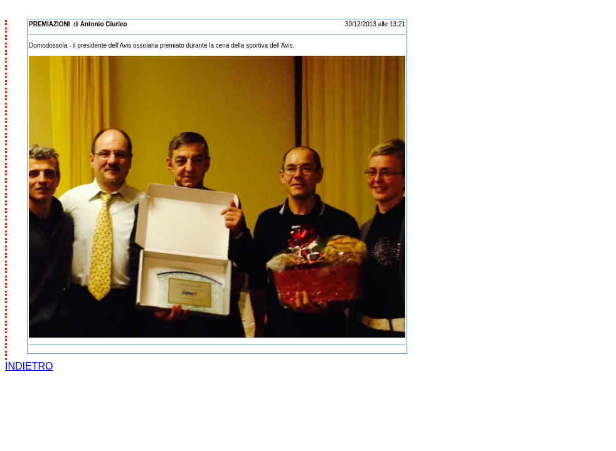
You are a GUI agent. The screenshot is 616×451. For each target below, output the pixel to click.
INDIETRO (29, 366)
